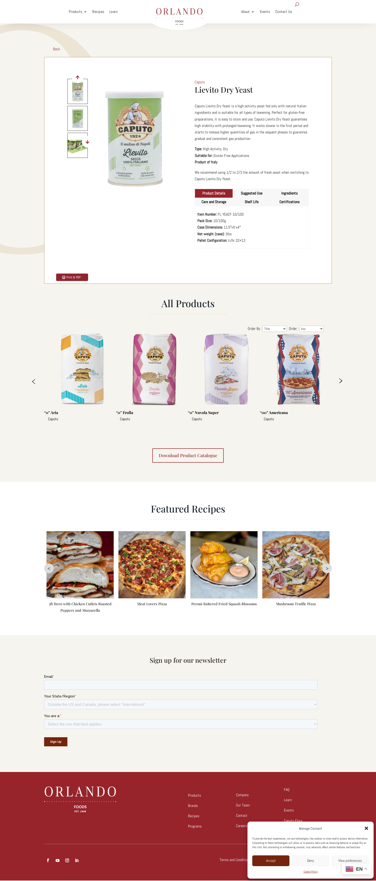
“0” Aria (51, 412)
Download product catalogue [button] (188, 455)
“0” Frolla (124, 412)
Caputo (53, 418)
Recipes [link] (98, 11)
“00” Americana (274, 412)
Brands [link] (193, 806)
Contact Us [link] (283, 11)
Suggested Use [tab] (251, 193)
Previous (37, 381)
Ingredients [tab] (289, 193)
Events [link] (265, 11)
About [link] (245, 11)
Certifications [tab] (289, 201)
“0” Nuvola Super (203, 412)
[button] (366, 828)
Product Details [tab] (213, 193)
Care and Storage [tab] (213, 201)
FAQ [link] (287, 790)
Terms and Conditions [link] (235, 860)
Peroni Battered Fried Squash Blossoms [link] (224, 604)
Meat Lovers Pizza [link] (152, 604)
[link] (179, 11)
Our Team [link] (243, 805)
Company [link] (242, 795)
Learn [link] (113, 11)
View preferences (350, 860)
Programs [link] (195, 826)
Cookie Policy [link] (311, 872)
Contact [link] (241, 815)
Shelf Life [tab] (251, 201)
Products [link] (75, 11)
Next (345, 381)
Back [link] (56, 49)
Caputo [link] (200, 82)
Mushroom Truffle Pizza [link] (296, 604)
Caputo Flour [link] (293, 821)
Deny (310, 860)
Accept (271, 860)
